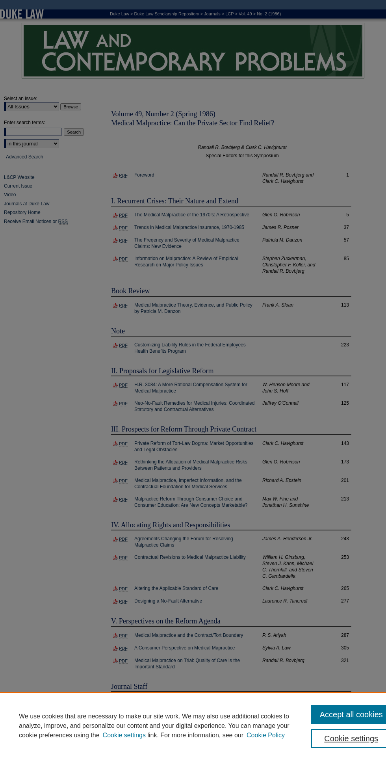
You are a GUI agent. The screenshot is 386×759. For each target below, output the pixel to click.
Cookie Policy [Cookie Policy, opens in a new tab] (266, 735)
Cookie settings (124, 735)
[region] (193, 725)
